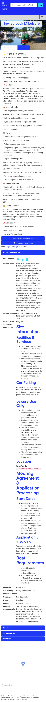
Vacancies (24, 48)
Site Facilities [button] (9, 633)
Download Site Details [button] (23, 243)
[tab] (23, 252)
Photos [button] (6, 628)
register (17, 247)
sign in (9, 247)
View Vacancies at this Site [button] (23, 238)
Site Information (9, 48)
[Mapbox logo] (7, 685)
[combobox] (24, 5)
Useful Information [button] (11, 253)
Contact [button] (7, 639)
